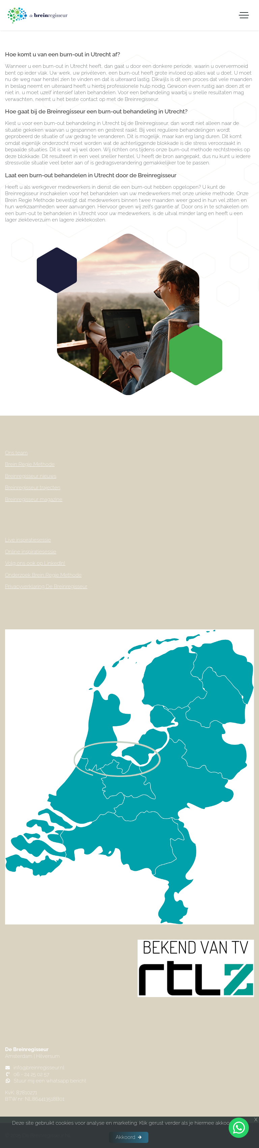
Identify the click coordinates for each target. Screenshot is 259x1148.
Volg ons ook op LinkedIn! (35, 563)
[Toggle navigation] (244, 15)
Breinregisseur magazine (33, 499)
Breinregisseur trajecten (32, 488)
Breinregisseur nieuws (30, 476)
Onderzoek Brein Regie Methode (43, 575)
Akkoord (125, 1137)
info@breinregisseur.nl (38, 1068)
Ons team (16, 453)
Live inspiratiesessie (28, 540)
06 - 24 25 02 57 (31, 1074)
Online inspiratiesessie (30, 552)
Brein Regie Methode (30, 464)
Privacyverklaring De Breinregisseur (46, 586)
